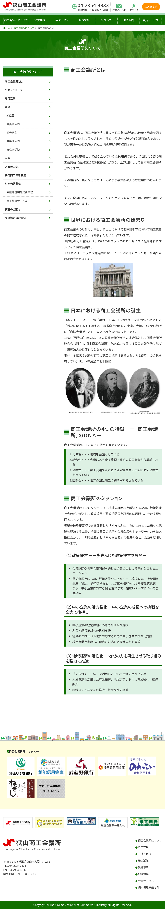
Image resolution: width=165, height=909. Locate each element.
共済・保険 (62, 20)
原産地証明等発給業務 (20, 192)
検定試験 (84, 20)
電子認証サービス (17, 201)
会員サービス (150, 20)
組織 (7, 107)
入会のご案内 (12, 167)
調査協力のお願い (15, 218)
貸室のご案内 (12, 209)
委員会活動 (13, 124)
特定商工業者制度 (15, 175)
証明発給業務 (13, 184)
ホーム (6, 28)
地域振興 (128, 20)
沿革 (7, 158)
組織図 (10, 115)
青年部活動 (13, 141)
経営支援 (40, 20)
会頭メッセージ (13, 90)
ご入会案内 (151, 7)
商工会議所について (16, 20)
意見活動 (10, 98)
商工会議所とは (14, 81)
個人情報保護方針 (148, 887)
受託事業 (106, 20)
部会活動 (12, 133)
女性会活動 (13, 149)
